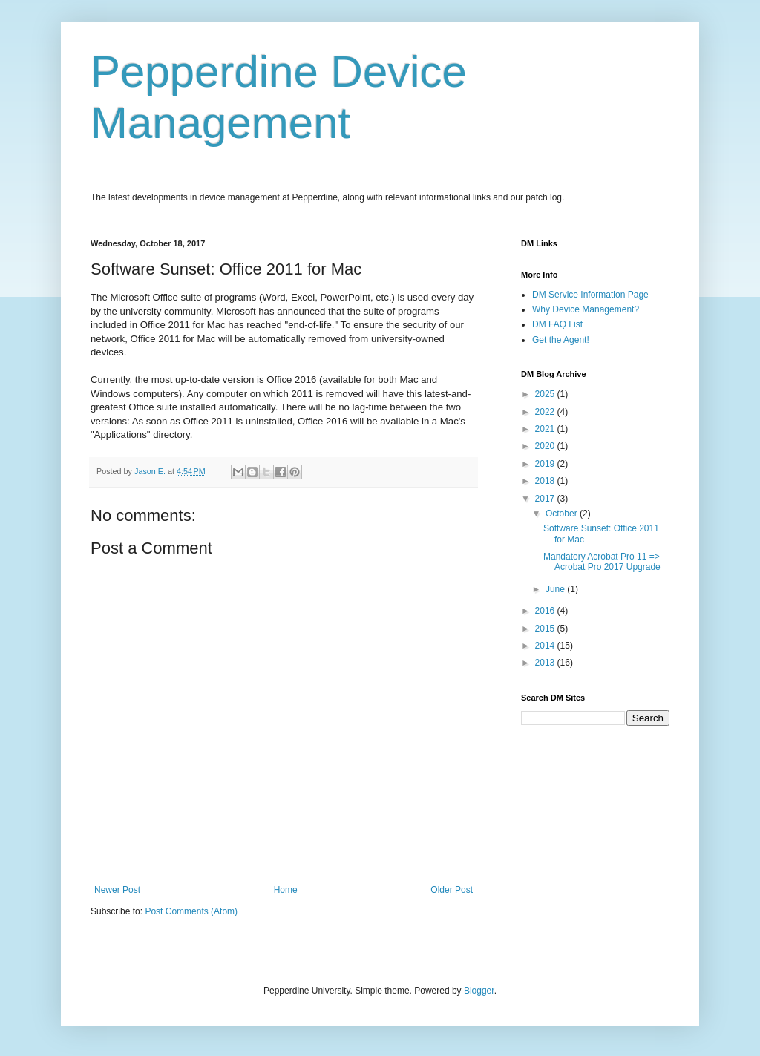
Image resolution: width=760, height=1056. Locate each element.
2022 (546, 412)
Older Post (451, 890)
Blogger (479, 991)
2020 (546, 446)
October (563, 513)
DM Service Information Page (590, 294)
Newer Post (117, 890)
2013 (546, 662)
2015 (546, 628)
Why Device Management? (585, 309)
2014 (546, 645)
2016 (546, 611)
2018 (546, 481)
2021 (546, 429)
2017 (546, 498)
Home (286, 890)
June (556, 589)
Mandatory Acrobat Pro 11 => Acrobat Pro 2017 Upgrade (602, 561)
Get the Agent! (560, 340)
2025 (546, 394)
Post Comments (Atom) (191, 911)
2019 (546, 464)
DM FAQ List (557, 324)
